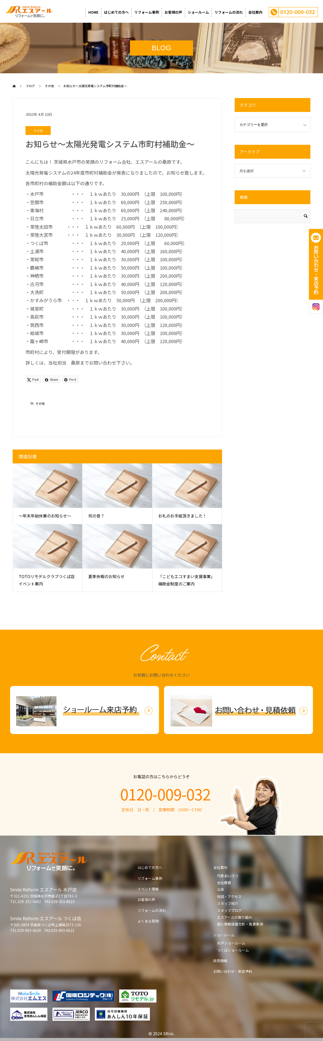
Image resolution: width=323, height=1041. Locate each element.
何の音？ (96, 516)
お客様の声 (173, 12)
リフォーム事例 (146, 12)
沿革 (220, 889)
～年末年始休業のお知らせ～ (45, 516)
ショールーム (198, 12)
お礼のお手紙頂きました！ (182, 516)
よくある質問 (148, 921)
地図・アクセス (229, 896)
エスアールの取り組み (234, 917)
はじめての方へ (116, 12)
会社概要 (224, 882)
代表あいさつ (227, 875)
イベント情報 (148, 888)
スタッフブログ (229, 910)
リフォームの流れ (228, 12)
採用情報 (220, 960)
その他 (38, 130)
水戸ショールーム (231, 942)
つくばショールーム (233, 950)
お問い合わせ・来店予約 (232, 971)
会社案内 (255, 12)
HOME (93, 12)
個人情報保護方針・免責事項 (240, 924)
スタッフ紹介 (227, 903)
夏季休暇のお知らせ (106, 576)
